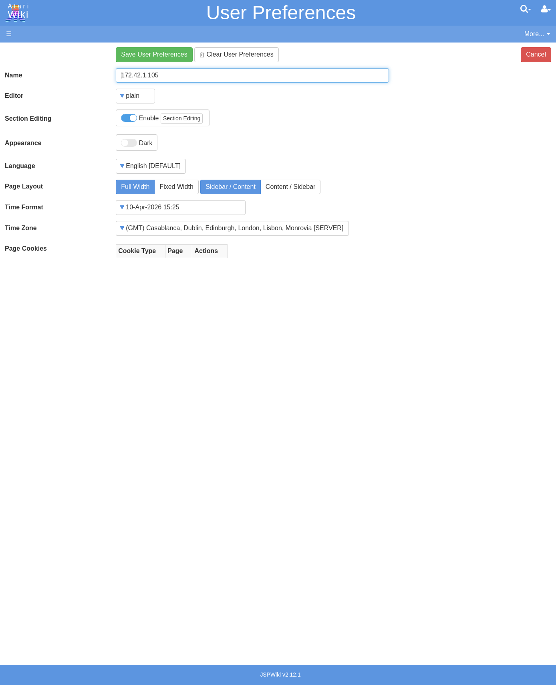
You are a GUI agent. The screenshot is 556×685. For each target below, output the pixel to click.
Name (13, 75)
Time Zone (21, 228)
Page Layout (24, 186)
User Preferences (281, 12)
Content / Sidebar (291, 186)
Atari (17, 11)
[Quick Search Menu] (526, 8)
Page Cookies (26, 248)
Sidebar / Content (230, 186)
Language (20, 165)
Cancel (536, 54)
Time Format (24, 207)
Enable (162, 118)
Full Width (135, 186)
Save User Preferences (154, 54)
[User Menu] (546, 9)
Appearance (23, 143)
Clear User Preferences (236, 54)
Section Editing (28, 118)
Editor (14, 95)
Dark (136, 143)
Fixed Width (176, 186)
